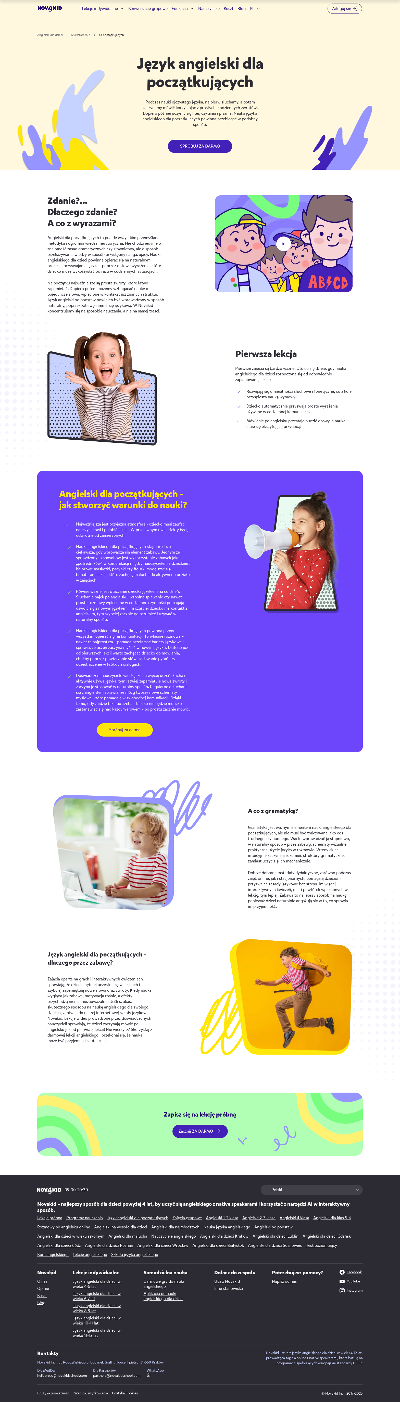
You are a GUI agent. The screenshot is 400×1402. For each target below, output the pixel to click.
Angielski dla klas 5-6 (332, 1218)
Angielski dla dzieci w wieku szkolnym (70, 1236)
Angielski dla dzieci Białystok (218, 1245)
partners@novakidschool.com (117, 1375)
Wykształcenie (80, 35)
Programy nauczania (84, 1218)
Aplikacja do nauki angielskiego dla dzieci (163, 1296)
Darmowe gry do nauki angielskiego (164, 1284)
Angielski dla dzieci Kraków (224, 1236)
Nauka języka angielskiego (227, 1227)
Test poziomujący (321, 1245)
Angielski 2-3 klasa (259, 1218)
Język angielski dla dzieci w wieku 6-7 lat (97, 1296)
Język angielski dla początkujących (137, 1218)
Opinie (43, 1288)
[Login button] (345, 9)
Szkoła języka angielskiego (134, 1254)
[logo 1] (49, 1191)
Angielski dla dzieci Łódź (59, 1245)
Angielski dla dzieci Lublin (275, 1236)
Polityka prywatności (53, 1393)
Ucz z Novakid (227, 1281)
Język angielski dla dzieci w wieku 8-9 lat (97, 1308)
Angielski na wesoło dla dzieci (120, 1227)
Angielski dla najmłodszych (175, 1227)
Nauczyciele (209, 8)
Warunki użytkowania (91, 1393)
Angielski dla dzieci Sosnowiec (275, 1245)
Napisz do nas (284, 1281)
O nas (42, 1281)
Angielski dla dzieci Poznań (109, 1245)
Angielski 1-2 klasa (222, 1218)
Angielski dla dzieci (50, 35)
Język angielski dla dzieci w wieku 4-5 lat (97, 1284)
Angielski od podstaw (273, 1227)
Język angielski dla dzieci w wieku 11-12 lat (97, 1333)
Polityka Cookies (125, 1393)
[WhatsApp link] (149, 1375)
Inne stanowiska (228, 1288)
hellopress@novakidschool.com (62, 1375)
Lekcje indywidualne (100, 8)
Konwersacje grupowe (148, 8)
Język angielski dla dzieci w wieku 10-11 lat (97, 1321)
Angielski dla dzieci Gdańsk (327, 1236)
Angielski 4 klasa (294, 1218)
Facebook (351, 1272)
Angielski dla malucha (127, 1236)
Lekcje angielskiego (90, 1254)
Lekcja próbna (49, 1218)
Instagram (351, 1290)
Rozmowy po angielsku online (63, 1227)
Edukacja (180, 8)
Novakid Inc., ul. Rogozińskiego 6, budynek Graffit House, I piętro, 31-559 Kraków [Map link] (100, 1362)
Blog (242, 8)
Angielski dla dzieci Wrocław (162, 1245)
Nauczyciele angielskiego (173, 1236)
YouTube (350, 1281)
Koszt (228, 8)
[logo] (50, 9)
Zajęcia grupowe (187, 1218)
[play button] (283, 244)
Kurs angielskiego (53, 1254)
